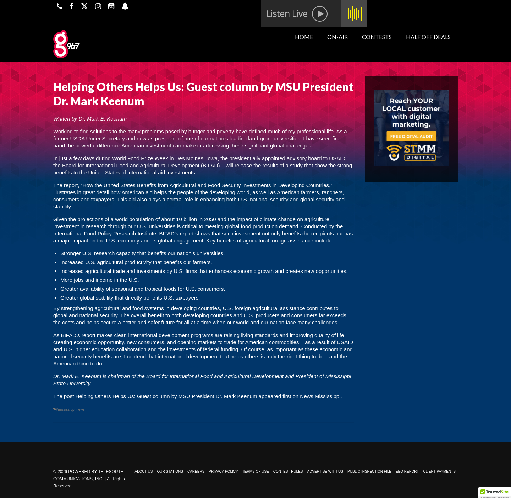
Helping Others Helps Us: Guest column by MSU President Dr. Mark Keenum (166, 396)
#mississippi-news (70, 410)
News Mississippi (320, 396)
